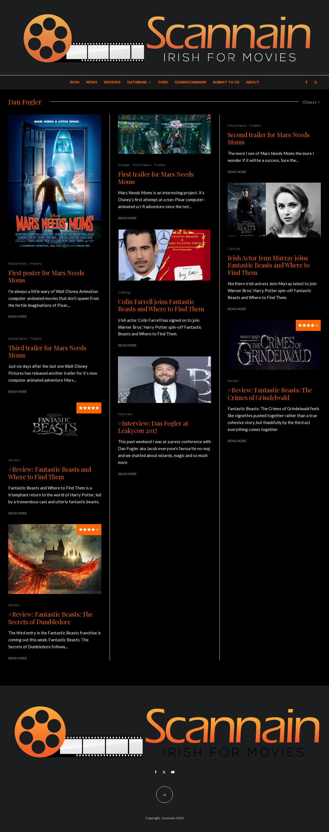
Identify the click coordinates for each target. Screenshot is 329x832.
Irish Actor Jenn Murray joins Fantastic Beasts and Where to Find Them (269, 265)
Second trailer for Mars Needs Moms (269, 138)
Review (14, 460)
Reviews (112, 82)
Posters (36, 263)
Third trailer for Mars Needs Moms (47, 351)
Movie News (17, 263)
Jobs (163, 82)
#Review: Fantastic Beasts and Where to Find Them (49, 473)
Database (137, 82)
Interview (125, 414)
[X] (316, 82)
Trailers (35, 338)
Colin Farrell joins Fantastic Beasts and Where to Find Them (161, 305)
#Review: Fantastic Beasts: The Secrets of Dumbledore (50, 618)
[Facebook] (306, 82)
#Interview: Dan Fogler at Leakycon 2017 (153, 427)
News (91, 82)
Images (124, 165)
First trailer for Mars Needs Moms (156, 177)
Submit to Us (226, 82)
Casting (124, 292)
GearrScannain (190, 82)
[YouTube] (172, 772)
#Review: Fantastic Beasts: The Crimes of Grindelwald (270, 393)
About (252, 82)
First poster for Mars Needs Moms (46, 276)
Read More (17, 316)
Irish (74, 82)
